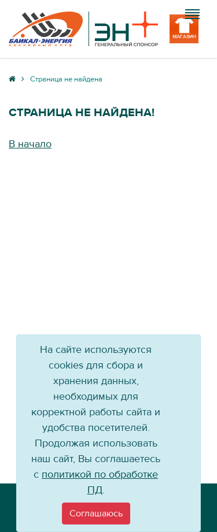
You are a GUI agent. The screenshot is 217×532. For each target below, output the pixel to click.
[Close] (96, 513)
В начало (30, 144)
